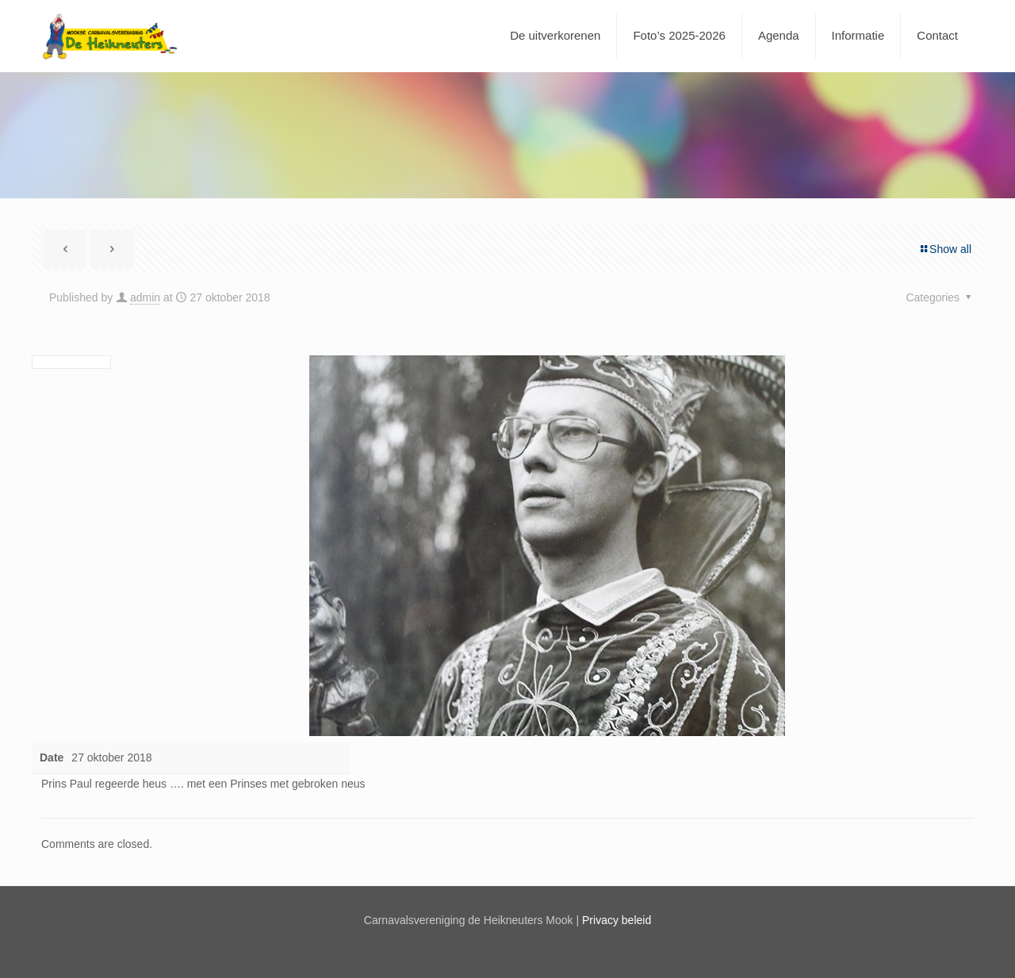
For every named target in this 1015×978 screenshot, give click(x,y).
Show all (944, 249)
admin (145, 297)
